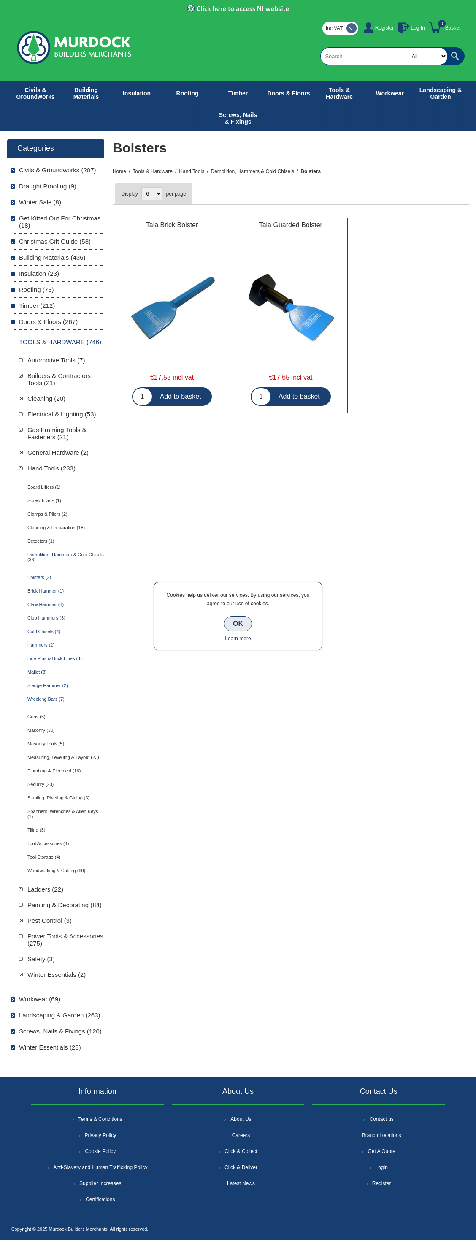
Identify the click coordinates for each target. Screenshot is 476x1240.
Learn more (238, 639)
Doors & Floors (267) (48, 321)
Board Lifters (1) (44, 486)
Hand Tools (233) (51, 468)
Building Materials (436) (52, 257)
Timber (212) (37, 305)
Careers (241, 1135)
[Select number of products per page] (151, 193)
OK (238, 623)
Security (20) (40, 784)
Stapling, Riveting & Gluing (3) (58, 797)
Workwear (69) (39, 999)
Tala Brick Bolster (172, 224)
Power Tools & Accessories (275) (65, 940)
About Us (240, 1119)
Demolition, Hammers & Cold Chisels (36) (65, 557)
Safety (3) (41, 959)
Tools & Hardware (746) (60, 341)
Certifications (100, 1199)
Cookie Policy (100, 1151)
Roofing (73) (36, 289)
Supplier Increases (100, 1183)
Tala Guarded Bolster (290, 224)
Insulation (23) (39, 273)
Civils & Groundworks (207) (57, 170)
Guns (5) (36, 716)
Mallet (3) (37, 671)
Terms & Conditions (100, 1119)
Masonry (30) (41, 730)
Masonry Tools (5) (45, 743)
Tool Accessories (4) (48, 843)
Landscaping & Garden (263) (59, 1015)
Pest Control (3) (49, 920)
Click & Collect (240, 1151)
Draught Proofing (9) (47, 186)
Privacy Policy (100, 1135)
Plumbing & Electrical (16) (54, 770)
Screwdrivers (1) (44, 500)
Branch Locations (381, 1135)
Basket (453, 28)
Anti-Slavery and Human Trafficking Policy (100, 1167)
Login (381, 1167)
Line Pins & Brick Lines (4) (54, 658)
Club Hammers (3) (46, 617)
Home (119, 171)
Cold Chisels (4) (43, 631)
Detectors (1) (40, 541)
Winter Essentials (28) (50, 1047)
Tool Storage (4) (43, 856)
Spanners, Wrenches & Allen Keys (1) (62, 814)
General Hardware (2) (58, 452)
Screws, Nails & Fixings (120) (60, 1031)
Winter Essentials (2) (56, 974)
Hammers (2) (40, 644)
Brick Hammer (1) (45, 590)
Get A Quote (381, 1151)
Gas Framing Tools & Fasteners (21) (57, 433)
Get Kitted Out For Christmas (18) (59, 222)
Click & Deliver (240, 1167)
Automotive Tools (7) (56, 360)
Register (384, 28)
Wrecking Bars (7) (46, 699)
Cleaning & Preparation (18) (56, 527)
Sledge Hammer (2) (47, 685)
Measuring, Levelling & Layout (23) (63, 757)
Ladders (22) (45, 889)
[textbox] (384, 56)
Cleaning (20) (46, 398)
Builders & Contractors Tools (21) (59, 379)
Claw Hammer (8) (45, 604)
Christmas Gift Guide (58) (55, 241)
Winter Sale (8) (40, 202)
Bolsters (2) (39, 577)
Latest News (241, 1183)
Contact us (381, 1119)
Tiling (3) (36, 829)
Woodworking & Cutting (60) (56, 870)
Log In (418, 28)
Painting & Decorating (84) (64, 904)
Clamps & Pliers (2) (47, 514)
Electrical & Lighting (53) (61, 414)
